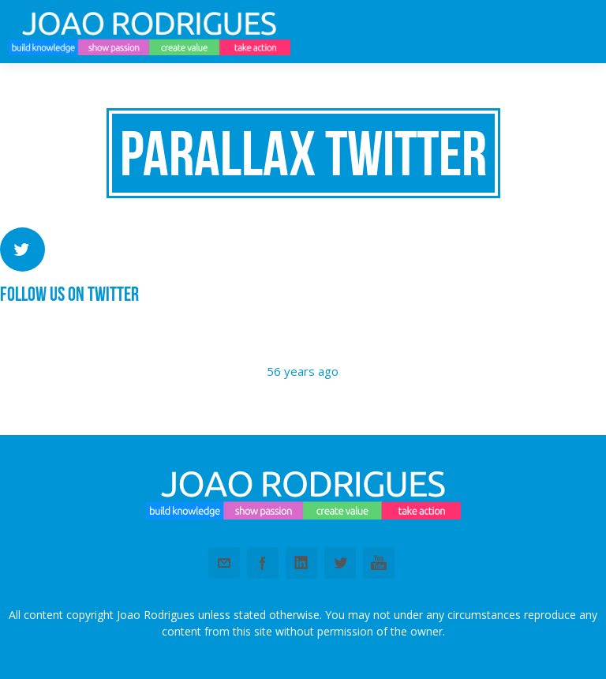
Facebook (263, 563)
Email (224, 563)
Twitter (340, 563)
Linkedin (301, 563)
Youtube (379, 563)
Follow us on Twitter (69, 294)
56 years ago (303, 371)
